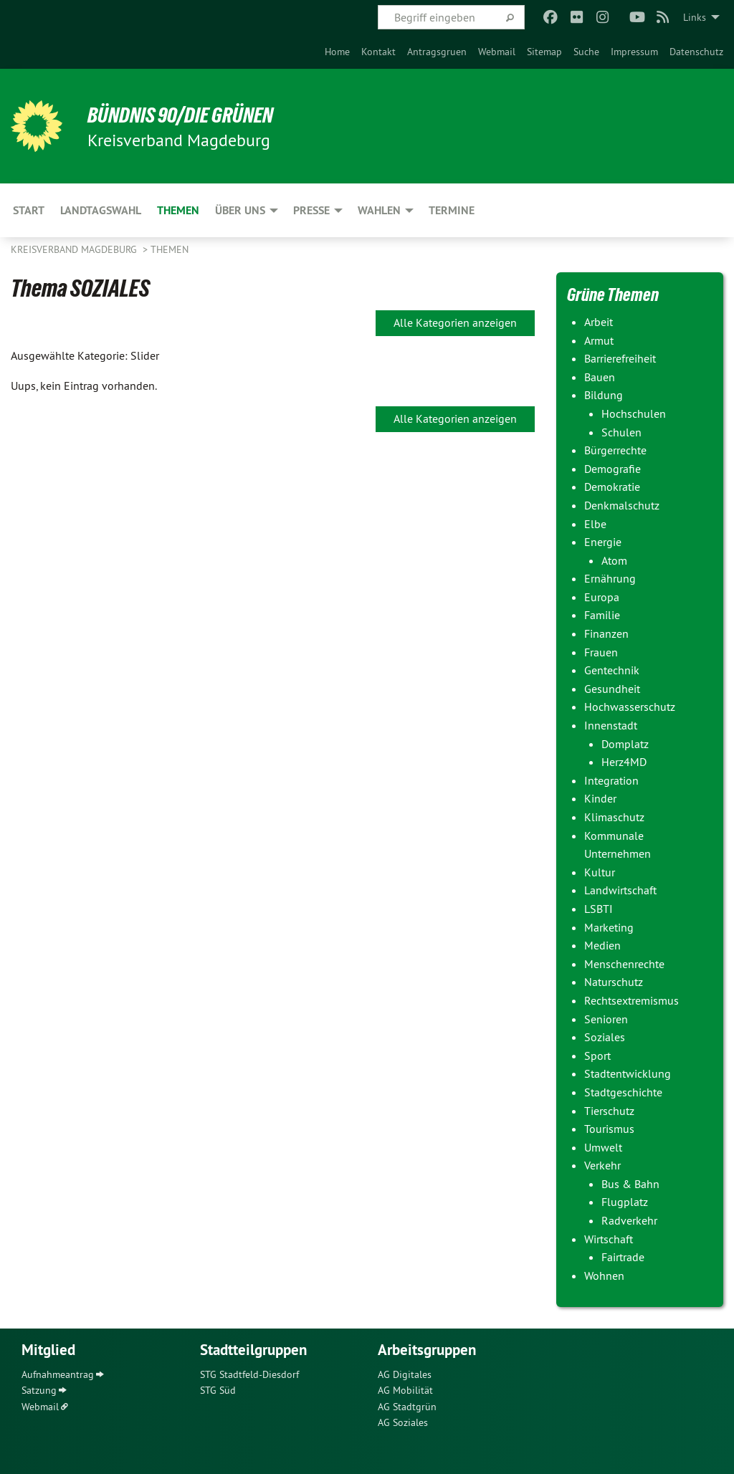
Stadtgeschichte (623, 1092)
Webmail (496, 51)
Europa (601, 597)
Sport (597, 1055)
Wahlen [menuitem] (379, 210)
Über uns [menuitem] (240, 210)
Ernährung (610, 578)
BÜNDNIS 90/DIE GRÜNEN (187, 115)
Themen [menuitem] (178, 210)
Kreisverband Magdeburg (75, 249)
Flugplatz (624, 1202)
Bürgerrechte (615, 450)
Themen (170, 249)
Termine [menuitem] (452, 210)
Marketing (609, 927)
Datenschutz (696, 51)
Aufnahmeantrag (58, 1374)
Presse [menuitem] (311, 210)
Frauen (601, 652)
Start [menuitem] (28, 210)
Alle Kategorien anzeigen (455, 322)
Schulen (621, 432)
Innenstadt (610, 725)
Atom (614, 560)
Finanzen (606, 633)
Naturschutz (613, 982)
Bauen (599, 377)
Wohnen (604, 1275)
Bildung (603, 395)
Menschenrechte (624, 964)
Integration (611, 780)
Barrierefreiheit (620, 358)
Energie (602, 542)
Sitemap (544, 51)
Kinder (600, 798)
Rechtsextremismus (631, 1000)
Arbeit (598, 322)
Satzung (39, 1390)
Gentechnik (611, 670)
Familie (602, 615)
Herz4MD (624, 762)
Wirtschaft (608, 1239)
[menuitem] (337, 51)
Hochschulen (633, 413)
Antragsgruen (437, 51)
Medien (602, 945)
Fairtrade (622, 1257)
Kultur (599, 872)
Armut (599, 340)
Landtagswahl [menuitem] (100, 210)
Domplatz (625, 744)
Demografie (612, 468)
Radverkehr (629, 1220)
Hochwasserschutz (629, 706)
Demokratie (612, 486)
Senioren (606, 1019)
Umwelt (603, 1147)
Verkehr (602, 1165)
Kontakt (378, 51)
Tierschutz (609, 1111)
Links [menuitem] (694, 17)
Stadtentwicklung (627, 1073)
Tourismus (609, 1128)
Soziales (604, 1037)
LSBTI (598, 908)
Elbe (595, 524)
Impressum (634, 51)
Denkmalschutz (621, 505)
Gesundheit (612, 688)
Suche (586, 51)
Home (337, 51)
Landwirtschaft (620, 890)
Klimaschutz (614, 817)
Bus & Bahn (630, 1184)
